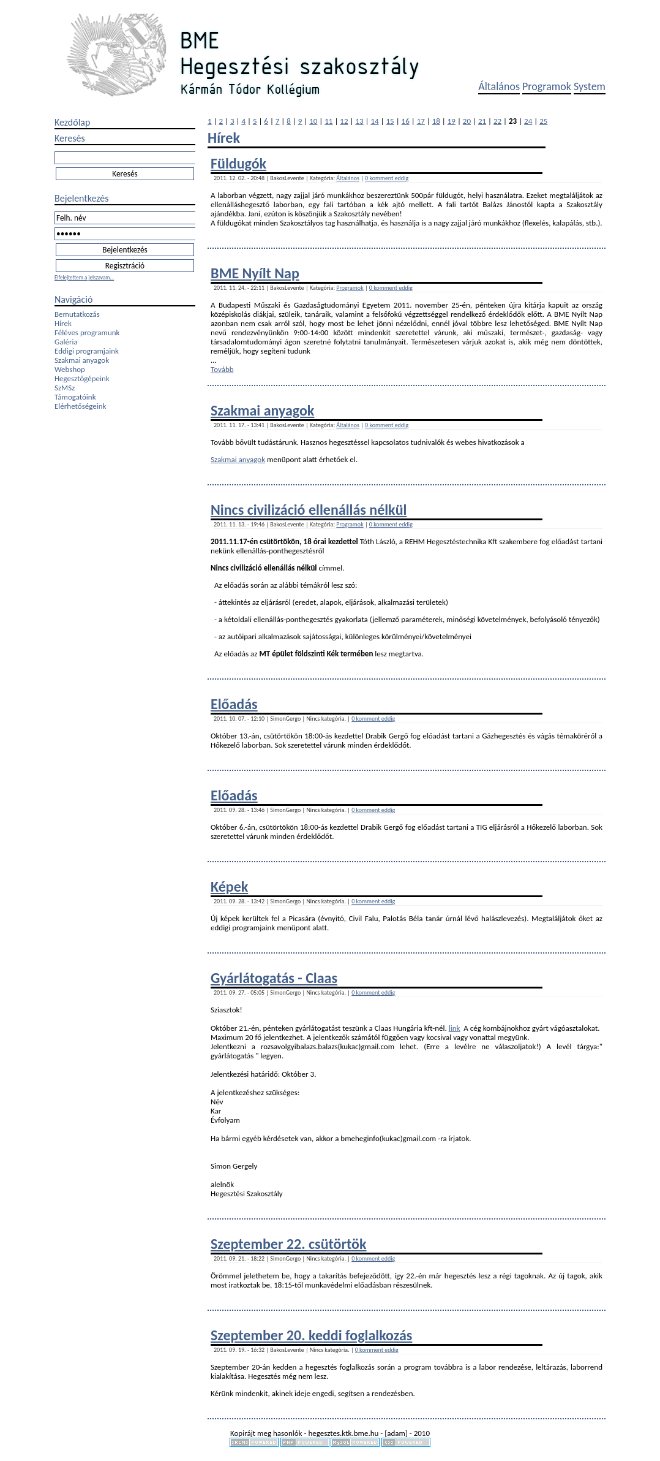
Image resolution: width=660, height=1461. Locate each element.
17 (421, 121)
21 (482, 121)
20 (467, 121)
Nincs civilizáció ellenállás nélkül (309, 509)
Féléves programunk (86, 332)
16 (406, 121)
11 (328, 121)
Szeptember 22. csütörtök (289, 1244)
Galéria (66, 341)
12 (344, 121)
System (590, 86)
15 (390, 121)
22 (497, 121)
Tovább (222, 369)
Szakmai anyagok (81, 360)
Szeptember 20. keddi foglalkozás (311, 1335)
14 (374, 121)
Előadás (234, 704)
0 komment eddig (386, 178)
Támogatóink (75, 396)
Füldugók (238, 163)
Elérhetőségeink (80, 406)
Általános (499, 86)
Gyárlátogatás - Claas (274, 978)
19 (452, 121)
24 (528, 121)
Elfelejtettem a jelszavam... (84, 277)
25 (543, 121)
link (454, 1028)
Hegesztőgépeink (82, 378)
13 (359, 121)
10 (313, 121)
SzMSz (64, 387)
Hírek (63, 323)
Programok (546, 86)
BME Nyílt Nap (255, 273)
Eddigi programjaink (86, 350)
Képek (229, 886)
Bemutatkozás (77, 314)
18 (436, 121)
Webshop (69, 369)
